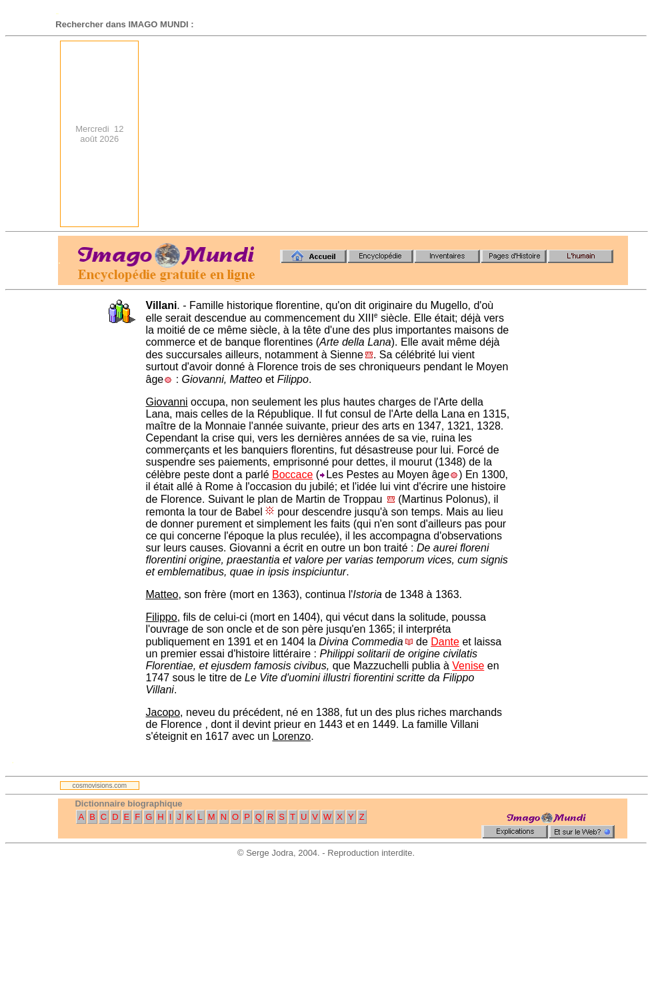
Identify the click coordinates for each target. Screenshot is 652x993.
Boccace (292, 474)
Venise (468, 665)
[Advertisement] (449, 134)
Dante (445, 641)
